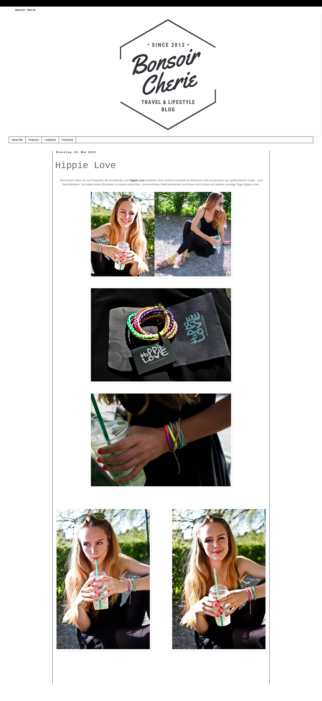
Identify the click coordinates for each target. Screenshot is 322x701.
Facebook (67, 139)
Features (33, 139)
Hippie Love (137, 180)
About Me (17, 139)
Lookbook (50, 139)
